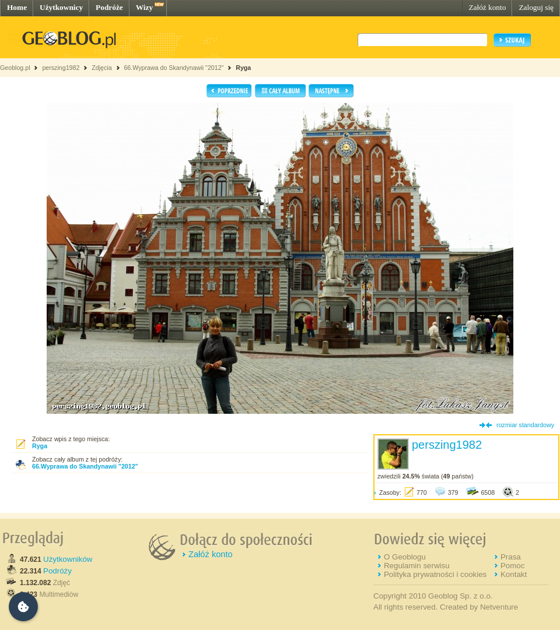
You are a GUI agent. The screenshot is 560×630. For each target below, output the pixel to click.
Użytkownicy (61, 7)
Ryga (243, 67)
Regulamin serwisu (417, 565)
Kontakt (514, 574)
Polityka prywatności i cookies (435, 574)
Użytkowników (67, 559)
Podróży (57, 570)
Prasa (511, 556)
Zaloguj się (536, 7)
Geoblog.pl (15, 67)
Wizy (144, 7)
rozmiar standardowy (525, 424)
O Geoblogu (405, 556)
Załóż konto (487, 7)
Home (17, 7)
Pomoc (512, 565)
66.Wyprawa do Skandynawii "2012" (173, 67)
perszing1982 (60, 67)
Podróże (109, 7)
